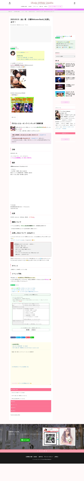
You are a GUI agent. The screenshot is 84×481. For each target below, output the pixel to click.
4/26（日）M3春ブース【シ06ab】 (18, 392)
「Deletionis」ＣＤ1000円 (29, 312)
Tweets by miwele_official (15, 414)
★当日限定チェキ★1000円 (29, 308)
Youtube (64, 128)
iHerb (71, 47)
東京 (26, 11)
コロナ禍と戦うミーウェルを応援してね (20, 366)
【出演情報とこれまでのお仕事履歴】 (70, 85)
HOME (11, 11)
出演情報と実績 (24, 6)
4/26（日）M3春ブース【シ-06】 (55, 6)
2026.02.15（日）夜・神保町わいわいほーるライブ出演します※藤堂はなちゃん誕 (70, 93)
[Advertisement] (31, 34)
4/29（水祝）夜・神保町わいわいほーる (31, 59)
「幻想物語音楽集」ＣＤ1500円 (30, 315)
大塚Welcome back (32, 11)
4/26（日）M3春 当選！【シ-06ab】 (25, 57)
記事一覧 (41, 6)
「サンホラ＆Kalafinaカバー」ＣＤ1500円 (31, 316)
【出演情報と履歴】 (17, 11)
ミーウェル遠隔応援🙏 (21, 52)
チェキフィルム (19, 240)
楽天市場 (64, 47)
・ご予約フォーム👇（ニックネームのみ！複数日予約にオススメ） (24, 291)
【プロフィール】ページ (68, 126)
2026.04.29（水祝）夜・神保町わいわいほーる (32, 305)
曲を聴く (30, 6)
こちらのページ (42, 134)
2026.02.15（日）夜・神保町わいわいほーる (32, 303)
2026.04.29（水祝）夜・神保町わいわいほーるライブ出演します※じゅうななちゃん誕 (70, 72)
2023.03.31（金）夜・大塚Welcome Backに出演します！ (45, 11)
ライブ (23, 11)
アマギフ (13, 240)
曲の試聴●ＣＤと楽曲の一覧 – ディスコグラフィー (70, 79)
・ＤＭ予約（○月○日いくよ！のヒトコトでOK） (22, 289)
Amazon (58, 47)
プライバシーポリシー (48, 456)
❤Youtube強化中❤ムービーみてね (18, 398)
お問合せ (45, 6)
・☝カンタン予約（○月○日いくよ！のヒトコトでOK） (23, 288)
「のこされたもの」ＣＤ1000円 (30, 314)
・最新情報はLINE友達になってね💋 (63, 36)
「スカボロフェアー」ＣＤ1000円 (30, 311)
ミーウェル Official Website (45, 459)
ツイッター (58, 128)
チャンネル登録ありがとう (24, 383)
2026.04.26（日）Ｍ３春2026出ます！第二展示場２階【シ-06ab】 (70, 65)
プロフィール (35, 6)
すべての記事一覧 (65, 102)
